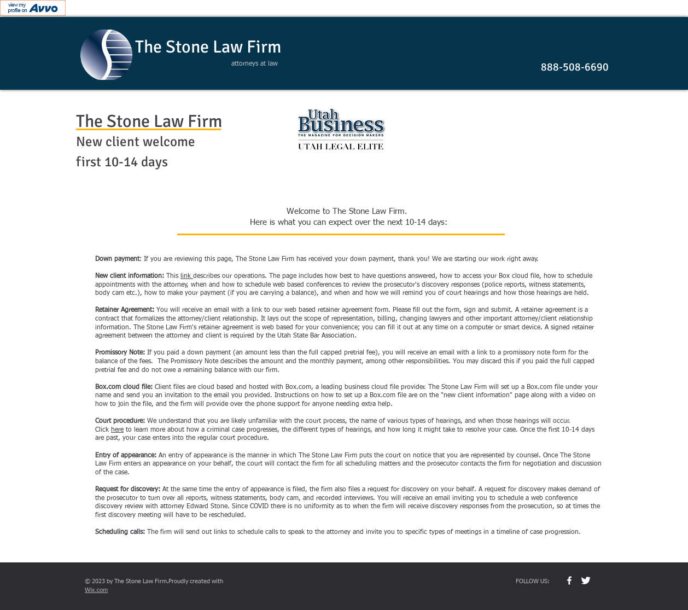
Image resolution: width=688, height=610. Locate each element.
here (117, 430)
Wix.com (96, 589)
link (186, 276)
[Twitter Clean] (585, 580)
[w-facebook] (569, 580)
